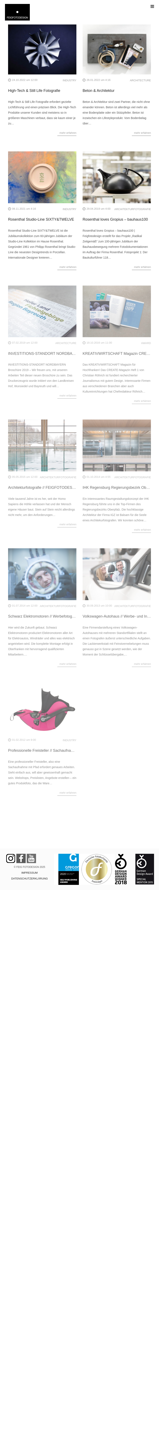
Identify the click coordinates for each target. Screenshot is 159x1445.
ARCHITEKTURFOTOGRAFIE (132, 209)
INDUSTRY (69, 80)
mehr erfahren (67, 132)
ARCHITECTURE (140, 80)
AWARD (146, 343)
